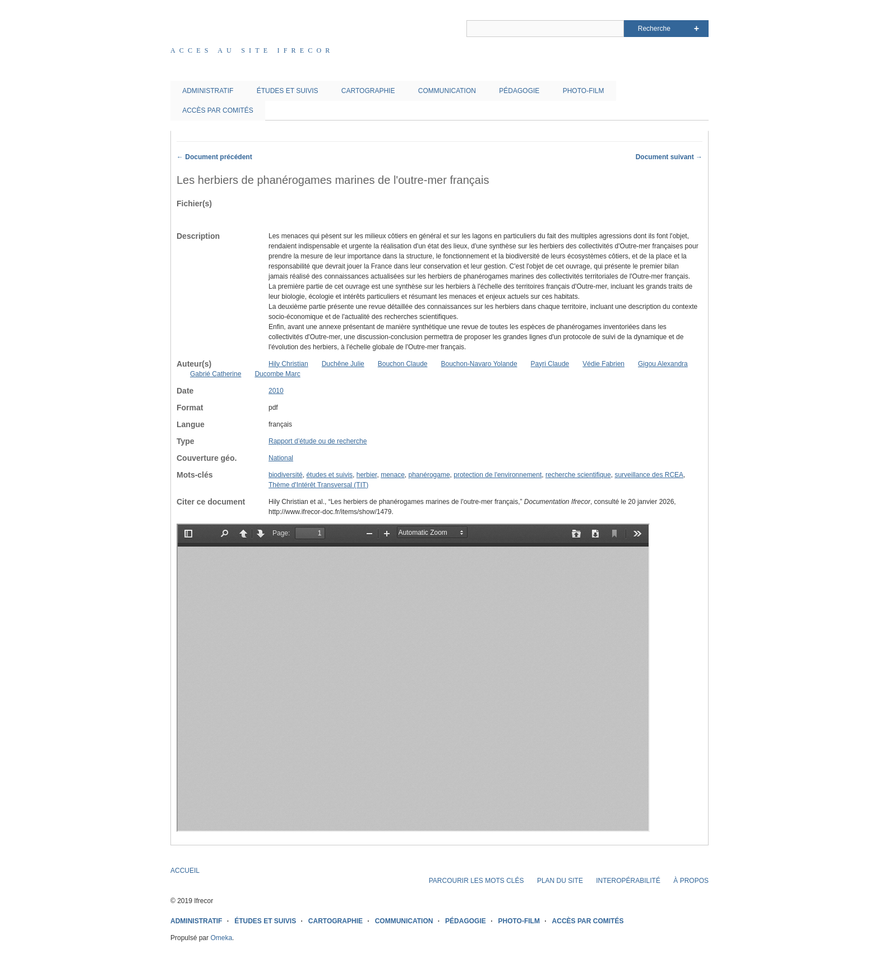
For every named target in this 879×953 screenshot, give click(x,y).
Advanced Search (696, 28)
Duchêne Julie (343, 364)
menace (393, 475)
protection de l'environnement (498, 475)
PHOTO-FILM (583, 91)
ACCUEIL (185, 871)
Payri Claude (550, 364)
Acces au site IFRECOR (252, 50)
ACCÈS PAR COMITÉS (217, 110)
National (281, 458)
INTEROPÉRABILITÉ (628, 881)
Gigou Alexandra (663, 364)
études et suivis (329, 475)
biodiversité (286, 475)
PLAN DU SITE (560, 881)
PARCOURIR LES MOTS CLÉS (476, 881)
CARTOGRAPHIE (368, 91)
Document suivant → (669, 157)
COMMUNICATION (447, 91)
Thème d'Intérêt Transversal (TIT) (318, 485)
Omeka (221, 938)
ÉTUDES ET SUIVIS (287, 91)
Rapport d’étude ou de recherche (318, 441)
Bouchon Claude (403, 364)
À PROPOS (691, 881)
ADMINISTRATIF (207, 91)
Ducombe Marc (277, 374)
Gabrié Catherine (215, 374)
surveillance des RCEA (648, 475)
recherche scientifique (578, 475)
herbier (367, 475)
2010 (276, 391)
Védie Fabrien (603, 364)
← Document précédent (214, 157)
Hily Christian (288, 364)
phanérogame (429, 475)
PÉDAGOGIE (519, 91)
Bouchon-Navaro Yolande (479, 364)
